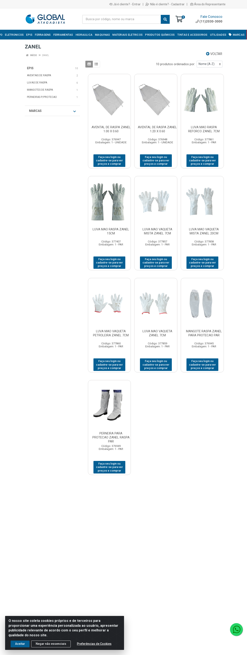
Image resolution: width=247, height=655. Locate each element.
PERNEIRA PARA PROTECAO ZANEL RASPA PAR (111, 437)
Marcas (52, 111)
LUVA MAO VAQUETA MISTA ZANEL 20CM (204, 231)
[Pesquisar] (165, 19)
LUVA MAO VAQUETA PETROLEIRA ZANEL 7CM (111, 333)
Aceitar (20, 643)
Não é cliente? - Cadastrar (165, 4)
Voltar (214, 54)
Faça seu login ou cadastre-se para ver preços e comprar (109, 160)
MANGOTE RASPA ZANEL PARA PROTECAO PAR (204, 333)
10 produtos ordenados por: (175, 64)
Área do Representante (208, 4)
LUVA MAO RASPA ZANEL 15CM (111, 231)
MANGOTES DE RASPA (40, 89)
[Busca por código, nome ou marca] (121, 19)
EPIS (30, 68)
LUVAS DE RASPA (37, 82)
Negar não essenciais (51, 643)
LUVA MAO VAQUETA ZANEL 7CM (157, 333)
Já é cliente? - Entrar (125, 4)
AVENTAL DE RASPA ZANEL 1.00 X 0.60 (111, 129)
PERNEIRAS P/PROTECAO (42, 97)
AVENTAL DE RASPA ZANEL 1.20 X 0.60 (157, 129)
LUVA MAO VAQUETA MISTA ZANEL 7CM (157, 231)
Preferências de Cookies (94, 643)
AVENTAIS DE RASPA (39, 75)
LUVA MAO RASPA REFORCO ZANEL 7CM (204, 129)
